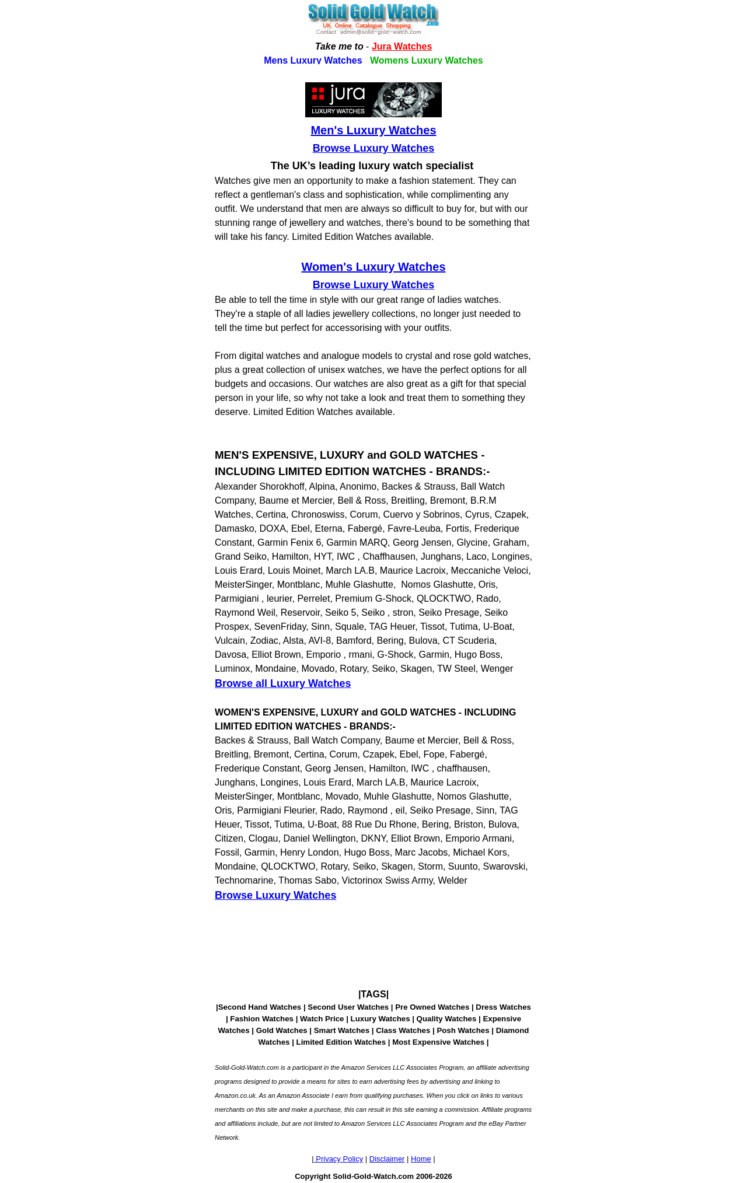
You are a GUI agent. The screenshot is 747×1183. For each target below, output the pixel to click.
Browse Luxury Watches (373, 148)
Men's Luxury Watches (373, 130)
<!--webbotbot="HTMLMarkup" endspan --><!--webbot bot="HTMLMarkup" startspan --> (373, 32)
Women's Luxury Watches (373, 266)
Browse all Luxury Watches (283, 683)
